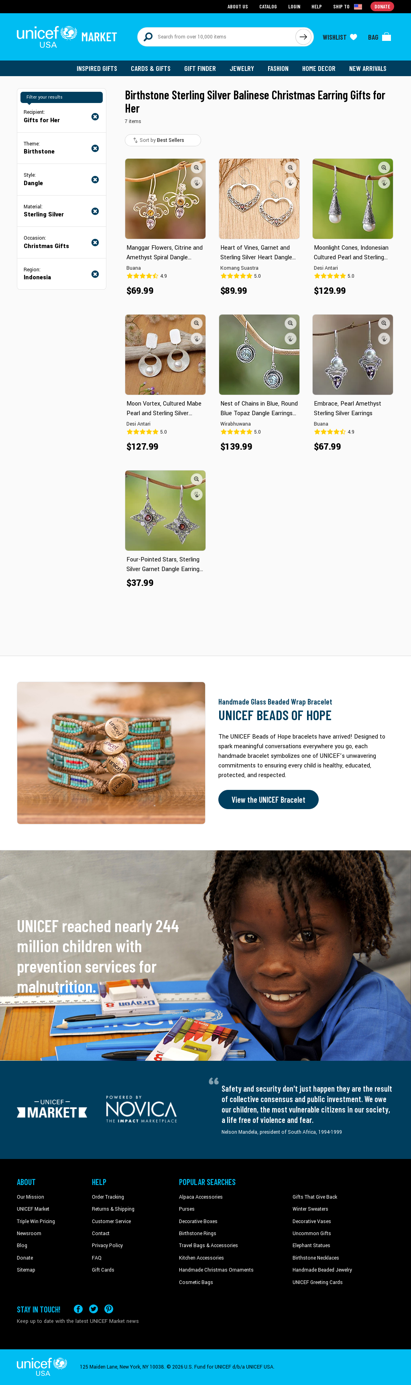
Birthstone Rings (197, 1233)
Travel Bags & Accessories (208, 1245)
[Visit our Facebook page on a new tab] (78, 1309)
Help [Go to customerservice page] (316, 6)
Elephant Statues (311, 1245)
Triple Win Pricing (36, 1221)
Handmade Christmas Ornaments (216, 1270)
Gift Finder (200, 68)
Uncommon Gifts (312, 1233)
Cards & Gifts (151, 68)
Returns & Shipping (113, 1209)
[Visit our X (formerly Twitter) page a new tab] (93, 1309)
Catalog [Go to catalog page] (268, 6)
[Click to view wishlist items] (340, 37)
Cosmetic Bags (196, 1282)
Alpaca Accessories (201, 1197)
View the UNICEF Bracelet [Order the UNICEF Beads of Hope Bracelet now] (268, 799)
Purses (187, 1209)
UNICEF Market (33, 1209)
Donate (25, 1258)
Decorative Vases (312, 1221)
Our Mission (30, 1197)
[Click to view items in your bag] (379, 37)
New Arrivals (368, 68)
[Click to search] (303, 37)
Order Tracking (108, 1197)
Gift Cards (103, 1270)
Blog (22, 1245)
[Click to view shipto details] (348, 6)
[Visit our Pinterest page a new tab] (109, 1309)
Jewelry (242, 68)
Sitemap (26, 1270)
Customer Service (111, 1221)
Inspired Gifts (97, 68)
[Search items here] (216, 37)
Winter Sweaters (310, 1209)
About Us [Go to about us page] (238, 6)
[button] (197, 168)
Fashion (278, 68)
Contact (101, 1233)
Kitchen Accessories (201, 1258)
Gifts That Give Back (315, 1197)
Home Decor (319, 68)
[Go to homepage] (67, 37)
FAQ (97, 1258)
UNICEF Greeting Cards (318, 1282)
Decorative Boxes (198, 1221)
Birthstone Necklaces (316, 1258)
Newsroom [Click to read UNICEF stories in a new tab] (29, 1233)
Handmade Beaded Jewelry (322, 1270)
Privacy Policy (107, 1245)
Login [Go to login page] (294, 6)
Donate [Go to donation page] (382, 6)
